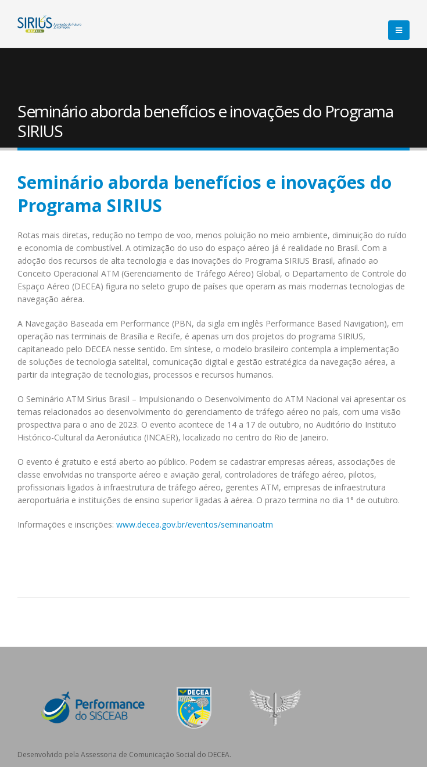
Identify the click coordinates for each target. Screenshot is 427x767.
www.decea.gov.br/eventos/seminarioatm (194, 524)
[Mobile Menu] (399, 30)
